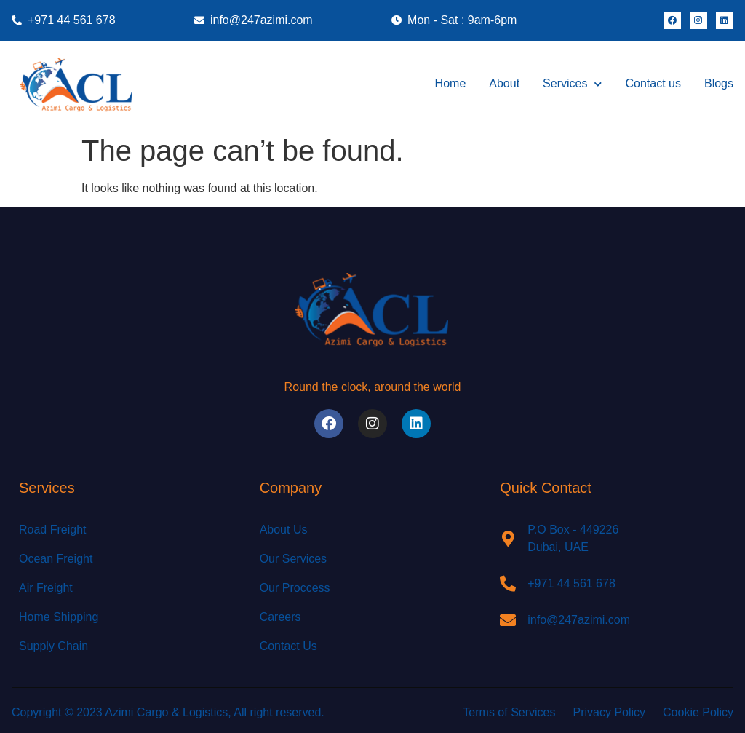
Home (450, 83)
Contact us (652, 83)
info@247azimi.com (578, 620)
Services (572, 84)
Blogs (718, 83)
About (504, 83)
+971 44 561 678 (571, 583)
